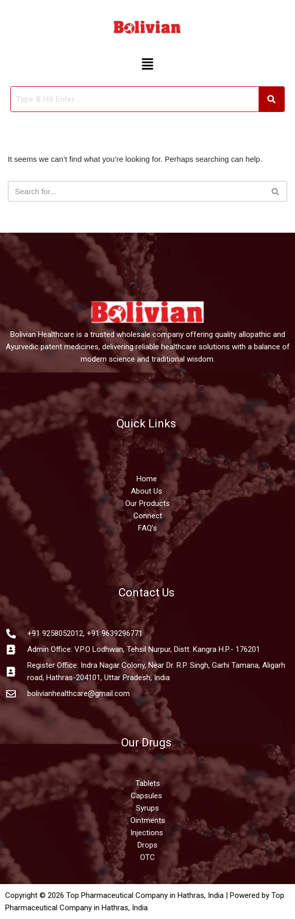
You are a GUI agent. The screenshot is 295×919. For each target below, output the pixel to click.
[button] (147, 64)
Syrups (147, 808)
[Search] (136, 191)
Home (147, 478)
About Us (146, 491)
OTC (147, 857)
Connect (147, 515)
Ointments (147, 820)
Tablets (147, 783)
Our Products (147, 503)
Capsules (146, 795)
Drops (147, 845)
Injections (147, 832)
